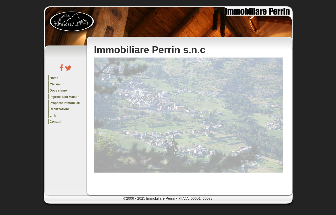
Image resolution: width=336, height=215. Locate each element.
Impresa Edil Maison (64, 97)
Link (53, 115)
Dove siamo (58, 90)
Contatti (55, 121)
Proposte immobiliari (65, 103)
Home (54, 78)
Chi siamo (57, 84)
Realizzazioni (59, 109)
